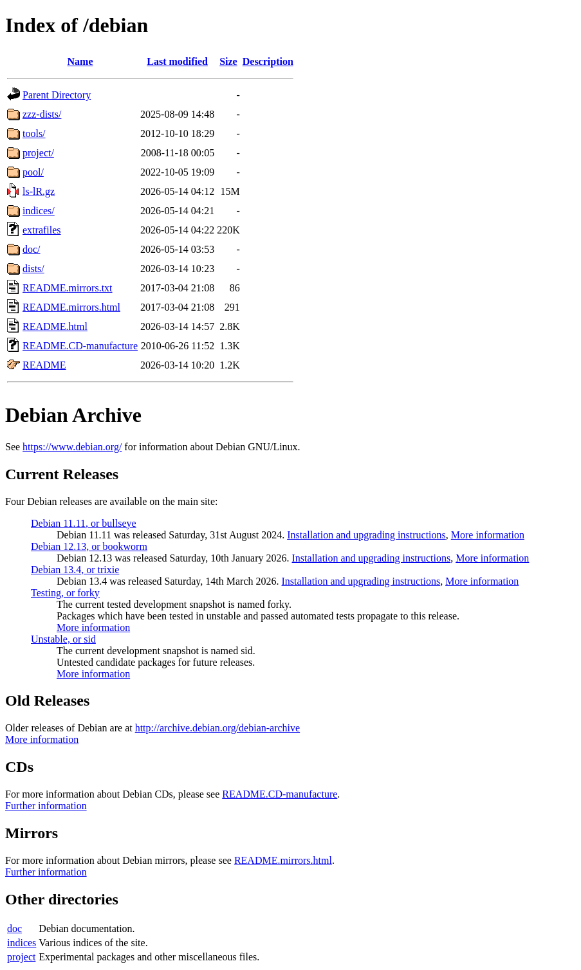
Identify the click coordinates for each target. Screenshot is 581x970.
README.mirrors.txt (68, 287)
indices (21, 942)
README (44, 365)
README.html (55, 326)
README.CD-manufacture (80, 345)
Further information (46, 805)
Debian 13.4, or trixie (75, 569)
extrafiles (42, 229)
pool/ (33, 172)
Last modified (177, 61)
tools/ (34, 133)
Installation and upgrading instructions (366, 534)
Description (268, 61)
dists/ (33, 268)
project (21, 956)
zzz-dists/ (42, 114)
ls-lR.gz (39, 191)
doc (14, 928)
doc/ (32, 249)
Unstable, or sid (63, 639)
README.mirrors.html (71, 307)
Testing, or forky (65, 592)
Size (228, 61)
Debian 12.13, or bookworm (89, 546)
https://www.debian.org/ (72, 446)
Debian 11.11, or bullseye (83, 523)
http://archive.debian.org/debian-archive (217, 727)
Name (80, 61)
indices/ (39, 210)
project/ (38, 152)
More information (487, 534)
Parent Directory (57, 94)
